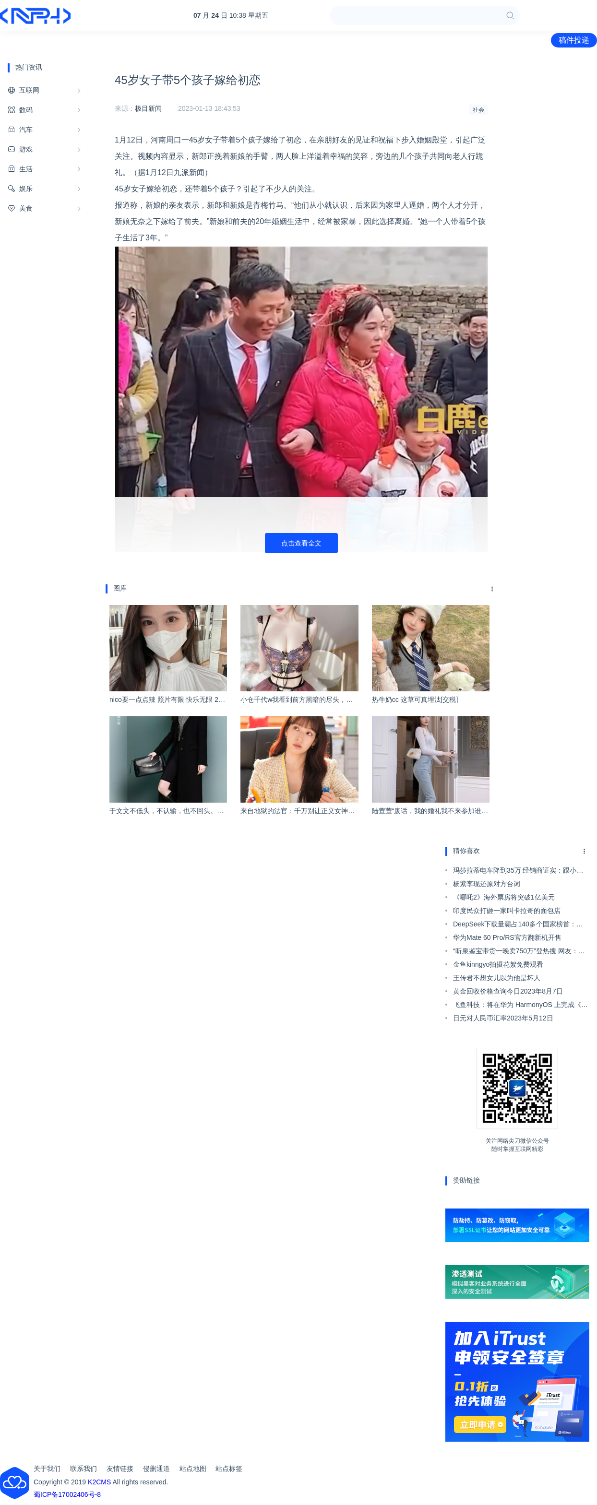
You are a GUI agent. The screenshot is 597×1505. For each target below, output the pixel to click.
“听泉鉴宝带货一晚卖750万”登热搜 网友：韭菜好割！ (519, 952)
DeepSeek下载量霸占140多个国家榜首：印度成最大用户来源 (518, 925)
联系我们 (83, 1468)
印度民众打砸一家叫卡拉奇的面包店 (507, 910)
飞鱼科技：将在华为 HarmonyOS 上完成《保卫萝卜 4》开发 (520, 1006)
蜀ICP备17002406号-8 (67, 1494)
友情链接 (120, 1468)
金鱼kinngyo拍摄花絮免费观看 (498, 964)
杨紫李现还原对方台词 (486, 884)
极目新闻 (148, 108)
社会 (478, 110)
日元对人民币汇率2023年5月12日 (503, 1018)
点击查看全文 (301, 543)
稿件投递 (574, 40)
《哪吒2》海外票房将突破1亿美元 (504, 897)
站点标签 (228, 1468)
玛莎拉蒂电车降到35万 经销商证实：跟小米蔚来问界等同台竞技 (518, 871)
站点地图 (192, 1468)
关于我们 (47, 1468)
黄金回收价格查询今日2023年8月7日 (508, 991)
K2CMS (99, 1482)
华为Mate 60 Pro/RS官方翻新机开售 (507, 937)
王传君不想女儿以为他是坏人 (496, 978)
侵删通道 (156, 1468)
